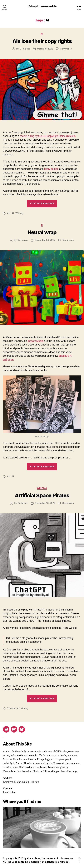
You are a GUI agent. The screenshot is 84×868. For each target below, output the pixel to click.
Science (11, 708)
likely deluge (51, 169)
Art (8, 213)
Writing (19, 213)
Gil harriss (25, 48)
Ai (42, 33)
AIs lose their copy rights (42, 41)
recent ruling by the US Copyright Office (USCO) (48, 136)
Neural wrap (42, 232)
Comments (65, 48)
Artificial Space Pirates (42, 495)
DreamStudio (35, 341)
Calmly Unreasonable (42, 6)
